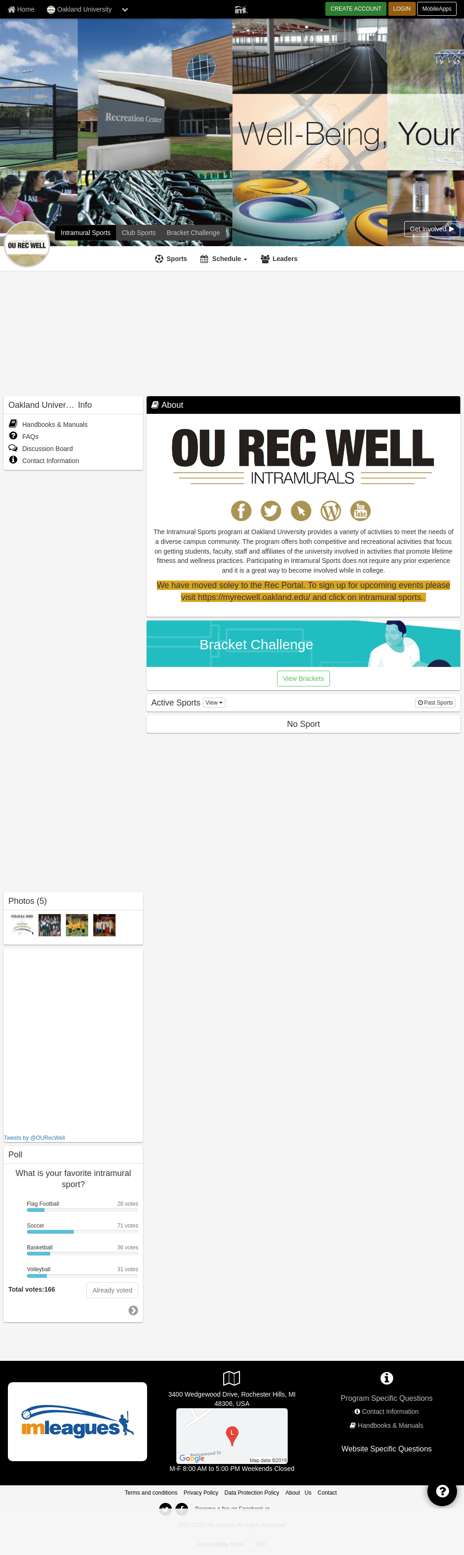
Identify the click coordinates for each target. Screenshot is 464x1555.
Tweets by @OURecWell (34, 1138)
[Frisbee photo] (50, 924)
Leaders (284, 258)
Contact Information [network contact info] (390, 1411)
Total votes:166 (31, 1289)
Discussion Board (40, 448)
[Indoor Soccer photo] (77, 924)
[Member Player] (241, 8)
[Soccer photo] (104, 924)
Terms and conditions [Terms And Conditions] (151, 1493)
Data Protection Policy (252, 1493)
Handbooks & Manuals (48, 424)
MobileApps (436, 9)
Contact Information (43, 460)
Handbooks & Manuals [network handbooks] (390, 1425)
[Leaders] (280, 259)
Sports (177, 258)
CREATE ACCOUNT (355, 9)
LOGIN (402, 9)
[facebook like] (73, 1040)
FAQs (23, 436)
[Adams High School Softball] (232, 1435)
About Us (298, 1493)
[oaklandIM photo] (22, 924)
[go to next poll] (133, 1311)
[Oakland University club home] (138, 232)
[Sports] (172, 259)
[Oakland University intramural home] (85, 232)
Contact (327, 1493)
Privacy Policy (201, 1493)
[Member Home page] (20, 9)
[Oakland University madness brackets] (193, 232)
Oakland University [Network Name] (79, 10)
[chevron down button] (124, 9)
